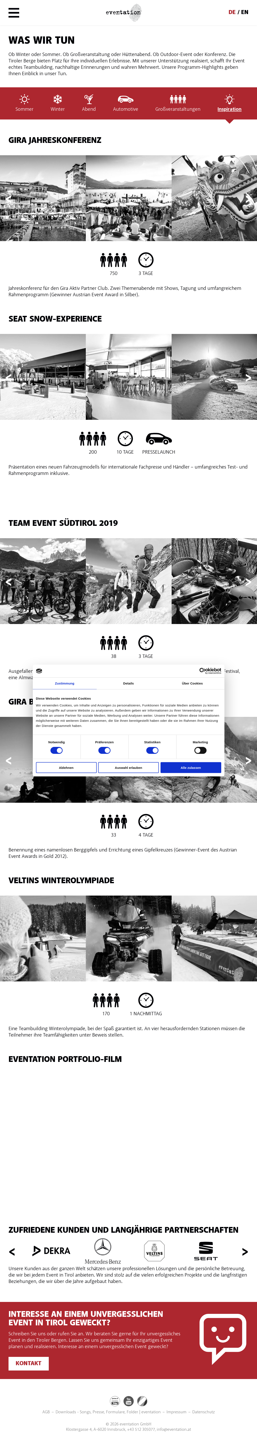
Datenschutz (203, 1412)
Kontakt (29, 1364)
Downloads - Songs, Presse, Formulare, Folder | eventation (108, 1412)
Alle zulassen (191, 767)
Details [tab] (128, 683)
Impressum (177, 1412)
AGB (46, 1412)
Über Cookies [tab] (192, 683)
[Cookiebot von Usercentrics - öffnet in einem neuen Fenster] (202, 671)
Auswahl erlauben (128, 767)
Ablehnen (66, 767)
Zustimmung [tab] (64, 683)
